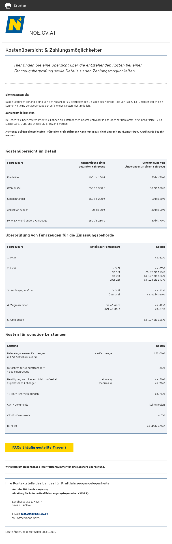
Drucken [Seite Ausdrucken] (15, 5)
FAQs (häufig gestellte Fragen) (39, 447)
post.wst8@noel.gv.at (34, 514)
